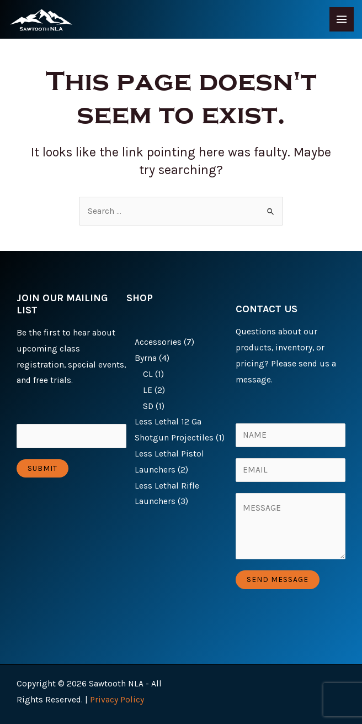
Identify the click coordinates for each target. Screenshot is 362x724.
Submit (42, 468)
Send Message (277, 579)
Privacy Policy (117, 700)
